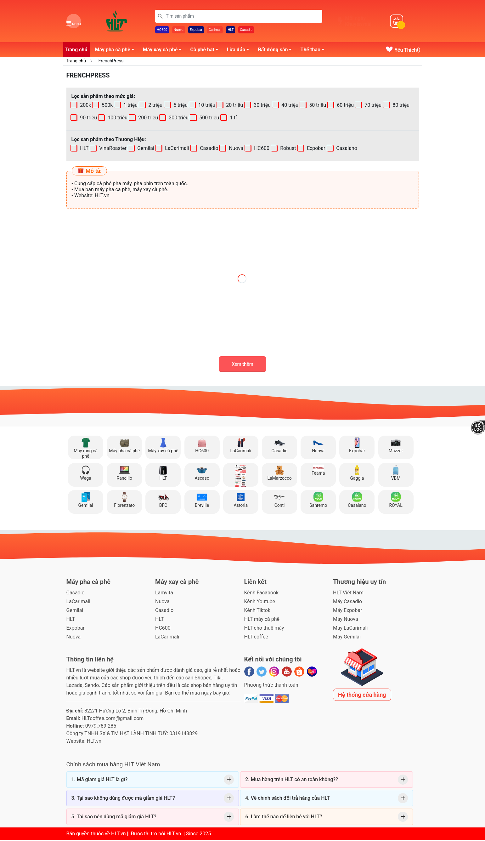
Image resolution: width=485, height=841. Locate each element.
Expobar (196, 30)
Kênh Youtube (259, 602)
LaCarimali (176, 149)
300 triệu (178, 119)
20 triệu (234, 106)
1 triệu (130, 106)
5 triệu (180, 106)
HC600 (162, 30)
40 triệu (289, 106)
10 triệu (206, 106)
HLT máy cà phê (262, 620)
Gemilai (145, 149)
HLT (231, 30)
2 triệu (155, 106)
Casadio (246, 30)
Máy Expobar (347, 611)
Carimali (215, 30)
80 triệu (400, 106)
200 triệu (147, 119)
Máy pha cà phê (116, 52)
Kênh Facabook (261, 594)
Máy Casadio (347, 602)
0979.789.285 (100, 727)
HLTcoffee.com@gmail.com (113, 719)
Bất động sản (276, 52)
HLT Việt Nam (348, 594)
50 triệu (317, 106)
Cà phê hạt (206, 52)
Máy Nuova (345, 620)
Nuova (178, 30)
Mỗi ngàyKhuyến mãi (358, 22)
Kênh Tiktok (257, 611)
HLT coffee (256, 638)
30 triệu (261, 106)
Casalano (346, 149)
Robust (287, 149)
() (403, 51)
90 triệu (88, 119)
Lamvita (164, 594)
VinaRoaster (112, 149)
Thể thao (314, 52)
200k (85, 106)
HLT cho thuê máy (264, 629)
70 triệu (373, 106)
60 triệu (345, 106)
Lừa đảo (240, 52)
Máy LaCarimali (350, 629)
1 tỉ (232, 119)
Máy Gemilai (347, 638)
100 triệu (116, 119)
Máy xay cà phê (164, 52)
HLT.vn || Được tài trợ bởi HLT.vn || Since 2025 (161, 835)
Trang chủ (76, 51)
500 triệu (208, 119)
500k (106, 106)
